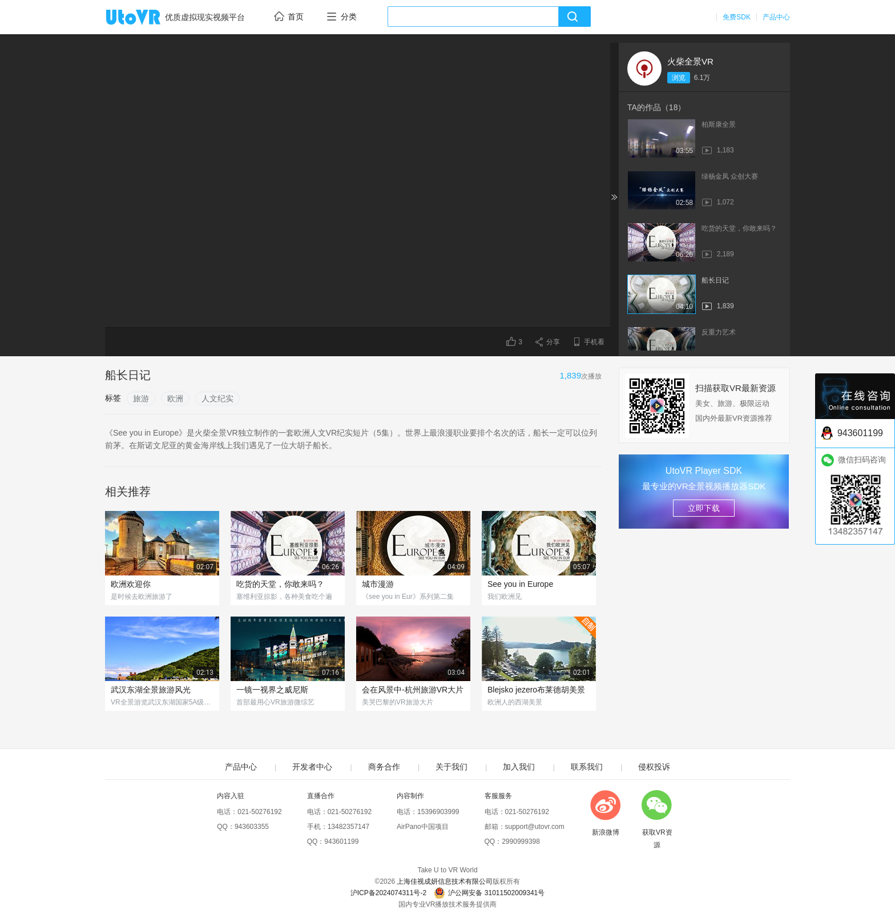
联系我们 (587, 766)
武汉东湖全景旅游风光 (151, 689)
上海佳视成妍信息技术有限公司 (445, 881)
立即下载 (704, 508)
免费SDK (737, 17)
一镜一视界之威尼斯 (272, 689)
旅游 (141, 398)
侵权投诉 (654, 766)
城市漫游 (378, 584)
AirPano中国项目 (423, 827)
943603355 (252, 827)
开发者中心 (312, 766)
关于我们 (451, 766)
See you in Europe (520, 584)
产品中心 (776, 17)
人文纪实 (217, 398)
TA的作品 (656, 107)
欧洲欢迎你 (131, 584)
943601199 (341, 841)
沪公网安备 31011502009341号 (489, 893)
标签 (113, 397)
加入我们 (519, 766)
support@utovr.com (535, 827)
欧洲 (175, 398)
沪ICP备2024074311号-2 (388, 893)
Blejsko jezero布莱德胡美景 (536, 689)
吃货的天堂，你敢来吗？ (280, 584)
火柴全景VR (690, 61)
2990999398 (521, 841)
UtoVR (145, 17)
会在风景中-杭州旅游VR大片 (412, 689)
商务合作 (384, 766)
